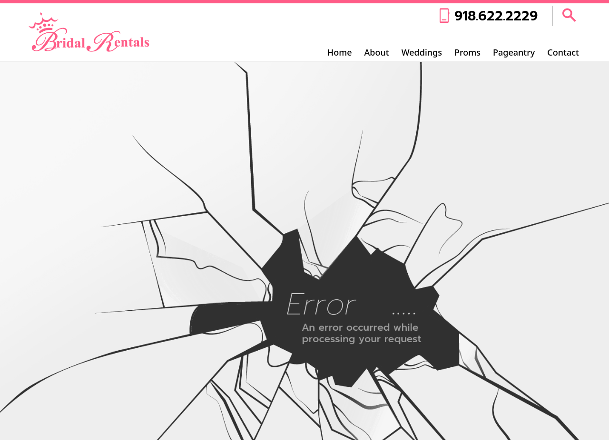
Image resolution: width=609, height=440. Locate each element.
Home (339, 52)
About (376, 52)
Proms (467, 52)
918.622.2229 (496, 16)
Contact (563, 52)
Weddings (422, 52)
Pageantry (514, 52)
